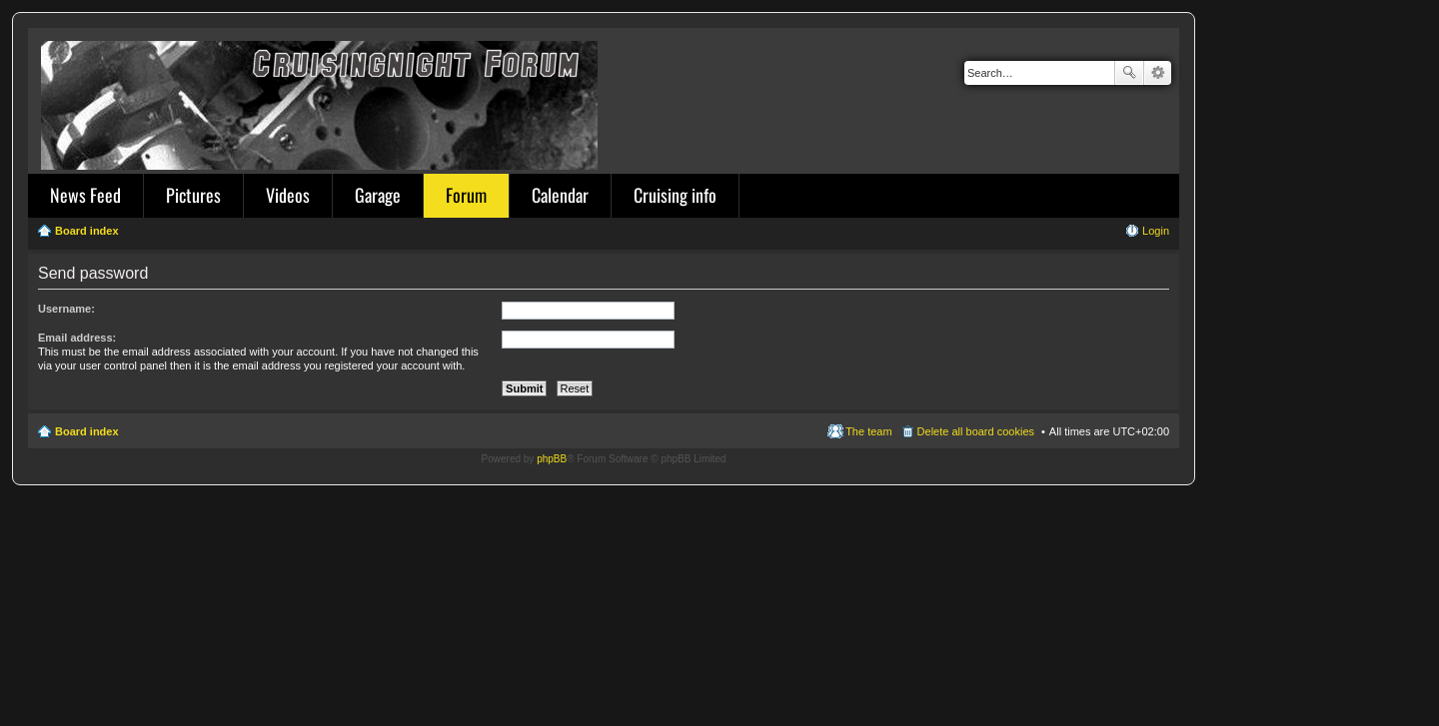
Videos (288, 195)
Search (1129, 73)
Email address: (77, 338)
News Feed (85, 195)
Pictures (193, 195)
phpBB (552, 458)
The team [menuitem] (868, 431)
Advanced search (1157, 73)
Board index (87, 431)
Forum (466, 195)
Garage (378, 195)
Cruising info (675, 195)
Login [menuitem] (1155, 231)
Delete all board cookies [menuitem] (975, 431)
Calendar (560, 195)
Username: (66, 309)
